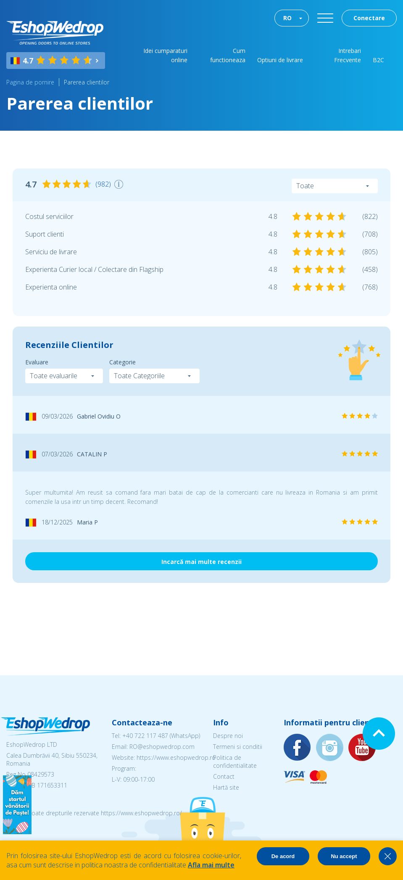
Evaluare (36, 362)
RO (287, 18)
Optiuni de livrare (280, 60)
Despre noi (228, 736)
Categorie (122, 362)
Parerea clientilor (86, 82)
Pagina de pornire (30, 82)
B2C (378, 60)
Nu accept (344, 856)
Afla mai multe (211, 864)
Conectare (369, 18)
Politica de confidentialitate (235, 761)
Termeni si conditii (237, 747)
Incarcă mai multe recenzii (201, 562)
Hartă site (226, 787)
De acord (283, 856)
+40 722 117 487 (145, 736)
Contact (223, 776)
